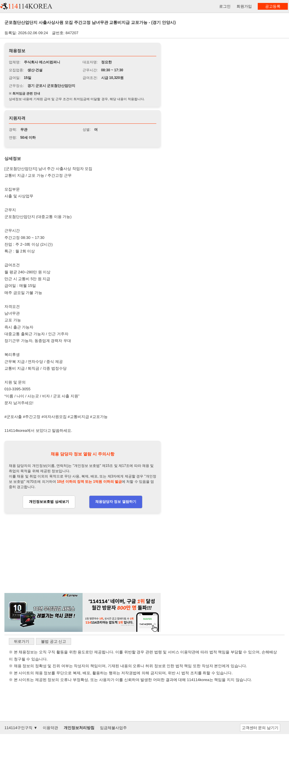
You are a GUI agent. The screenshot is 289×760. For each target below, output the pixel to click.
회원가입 (244, 6)
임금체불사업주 (113, 728)
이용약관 (50, 728)
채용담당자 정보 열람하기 (115, 502)
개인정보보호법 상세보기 (49, 502)
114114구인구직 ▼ (20, 728)
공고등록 (272, 6)
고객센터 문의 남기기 (260, 728)
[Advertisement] (82, 553)
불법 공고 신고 (53, 641)
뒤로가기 (21, 641)
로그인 (225, 6)
